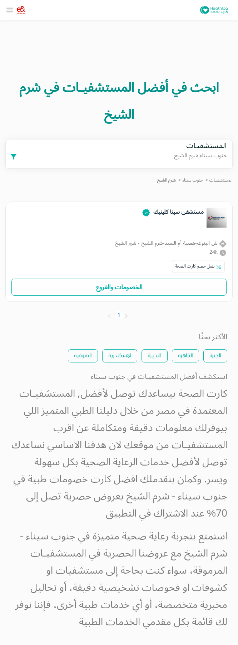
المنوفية (83, 355)
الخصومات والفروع (119, 287)
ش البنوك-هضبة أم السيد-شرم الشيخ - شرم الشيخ (171, 243)
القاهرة (185, 355)
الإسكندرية (119, 355)
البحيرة (155, 355)
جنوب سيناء (192, 180)
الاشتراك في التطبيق (147, 513)
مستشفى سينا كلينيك (178, 212)
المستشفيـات (221, 180)
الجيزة (215, 355)
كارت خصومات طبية (69, 479)
